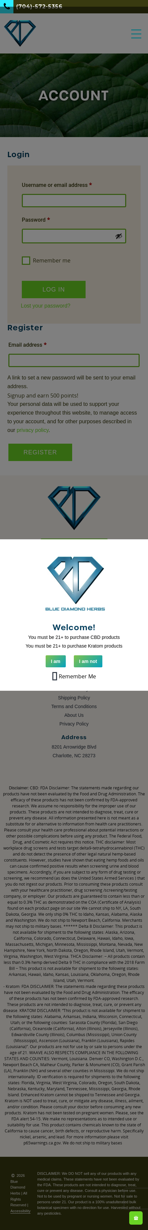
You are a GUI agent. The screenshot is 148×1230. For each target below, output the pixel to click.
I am (55, 661)
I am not (88, 661)
